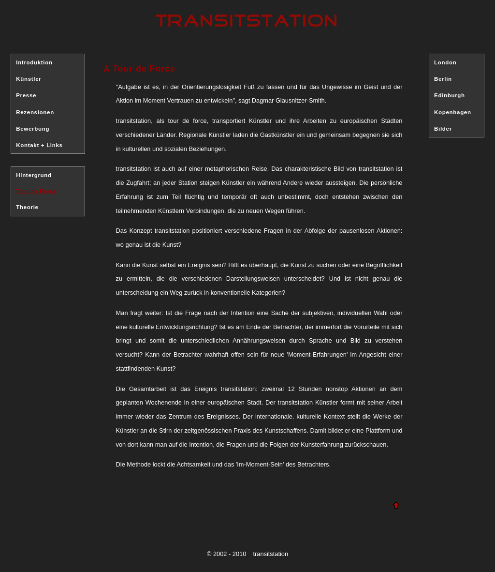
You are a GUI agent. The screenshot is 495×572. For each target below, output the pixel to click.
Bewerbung (32, 129)
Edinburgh (449, 95)
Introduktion (34, 62)
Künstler (28, 79)
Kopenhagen (452, 112)
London (445, 62)
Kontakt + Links (39, 145)
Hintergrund (34, 175)
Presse (26, 95)
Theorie (27, 207)
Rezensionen (35, 112)
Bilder (443, 129)
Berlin (443, 79)
